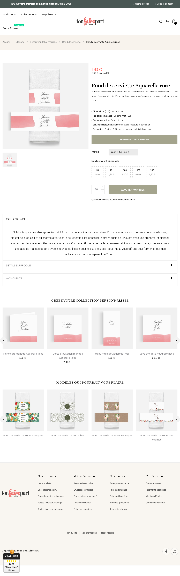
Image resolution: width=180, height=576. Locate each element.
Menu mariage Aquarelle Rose (112, 355)
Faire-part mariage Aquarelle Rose (23, 355)
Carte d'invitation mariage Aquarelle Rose (68, 357)
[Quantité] (96, 190)
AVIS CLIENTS (14, 280)
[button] (161, 22)
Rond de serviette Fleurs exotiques (23, 438)
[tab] (90, 221)
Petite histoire (16, 220)
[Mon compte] (166, 22)
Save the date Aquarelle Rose (156, 355)
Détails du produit (18, 267)
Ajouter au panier (133, 190)
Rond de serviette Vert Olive (67, 438)
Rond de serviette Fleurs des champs (157, 440)
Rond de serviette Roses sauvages (112, 438)
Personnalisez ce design (134, 140)
